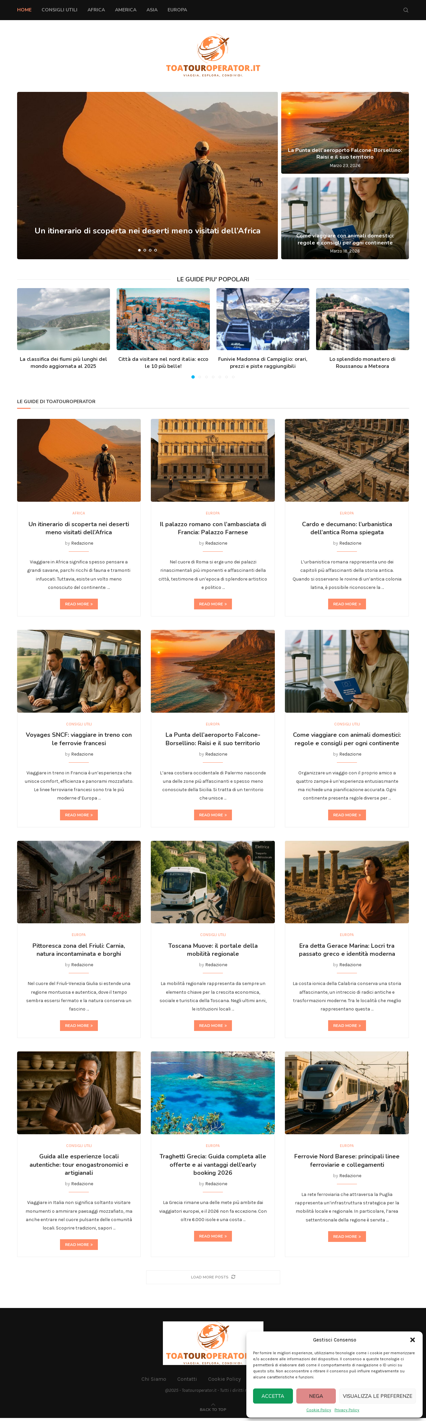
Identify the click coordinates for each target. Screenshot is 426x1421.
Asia (152, 10)
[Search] (406, 10)
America (125, 10)
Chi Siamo (153, 1381)
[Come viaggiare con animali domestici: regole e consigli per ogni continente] (345, 218)
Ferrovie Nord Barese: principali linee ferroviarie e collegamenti (347, 1163)
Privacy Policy (346, 1410)
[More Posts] (213, 1280)
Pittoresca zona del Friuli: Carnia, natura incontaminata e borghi (79, 952)
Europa (177, 10)
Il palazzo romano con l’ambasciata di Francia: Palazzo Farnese (213, 529)
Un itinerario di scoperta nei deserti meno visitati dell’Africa (147, 233)
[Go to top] (213, 1412)
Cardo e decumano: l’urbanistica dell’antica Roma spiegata (347, 529)
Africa (96, 10)
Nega (316, 1396)
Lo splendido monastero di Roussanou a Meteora (362, 363)
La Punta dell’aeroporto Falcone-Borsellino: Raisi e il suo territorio (345, 154)
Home (24, 10)
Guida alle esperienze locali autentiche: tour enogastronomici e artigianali (78, 1167)
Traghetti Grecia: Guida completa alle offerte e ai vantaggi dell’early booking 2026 (213, 1167)
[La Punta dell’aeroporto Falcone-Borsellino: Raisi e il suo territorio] (345, 133)
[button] (412, 1339)
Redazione (82, 544)
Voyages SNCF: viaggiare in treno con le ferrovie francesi (79, 740)
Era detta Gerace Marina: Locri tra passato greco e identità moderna (347, 952)
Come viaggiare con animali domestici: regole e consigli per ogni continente (345, 239)
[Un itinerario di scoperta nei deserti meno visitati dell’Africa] (147, 175)
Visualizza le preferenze (377, 1396)
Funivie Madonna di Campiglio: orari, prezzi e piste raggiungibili (262, 363)
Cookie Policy (318, 1410)
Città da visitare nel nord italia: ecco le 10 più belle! (163, 363)
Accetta (272, 1396)
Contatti (187, 1381)
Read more (79, 604)
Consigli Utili (59, 10)
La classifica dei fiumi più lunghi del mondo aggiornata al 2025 (63, 363)
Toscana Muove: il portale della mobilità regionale (213, 952)
